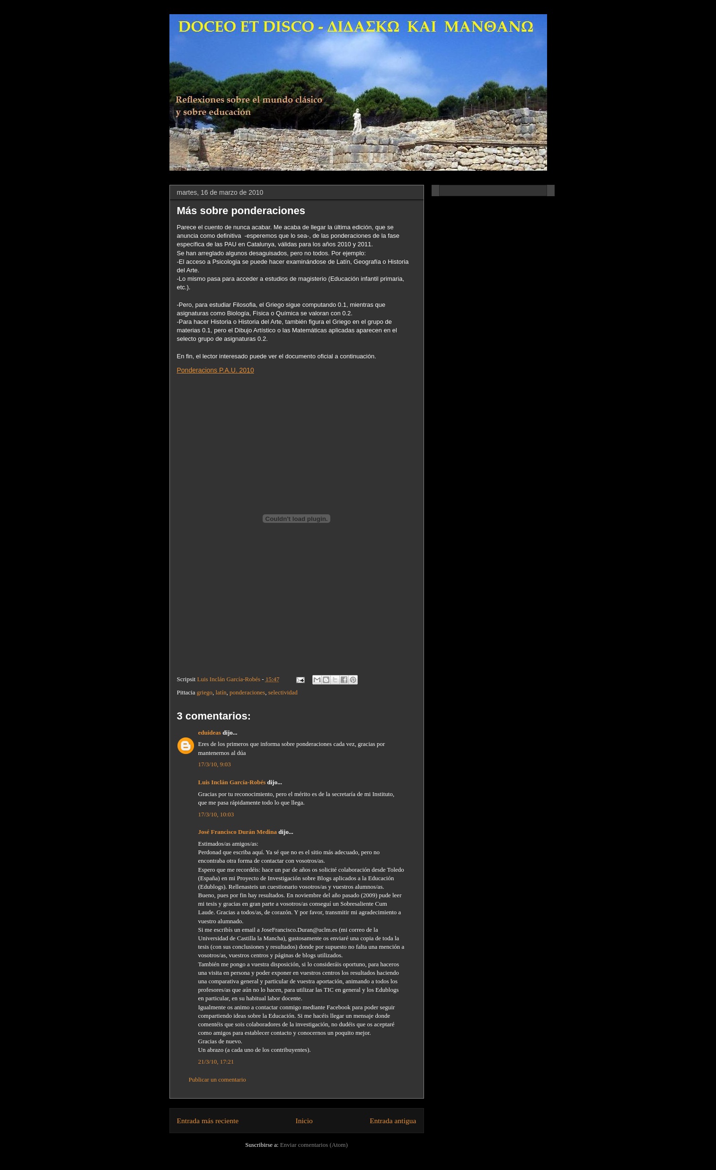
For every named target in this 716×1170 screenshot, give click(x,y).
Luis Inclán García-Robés (232, 782)
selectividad (283, 692)
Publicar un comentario (217, 1079)
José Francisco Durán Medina (237, 831)
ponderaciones (247, 692)
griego (204, 692)
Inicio (304, 1121)
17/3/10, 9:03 (214, 764)
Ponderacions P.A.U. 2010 (215, 370)
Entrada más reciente (208, 1121)
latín (220, 692)
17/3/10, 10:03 (216, 814)
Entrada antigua (393, 1121)
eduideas (209, 732)
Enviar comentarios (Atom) (314, 1144)
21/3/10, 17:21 (216, 1061)
